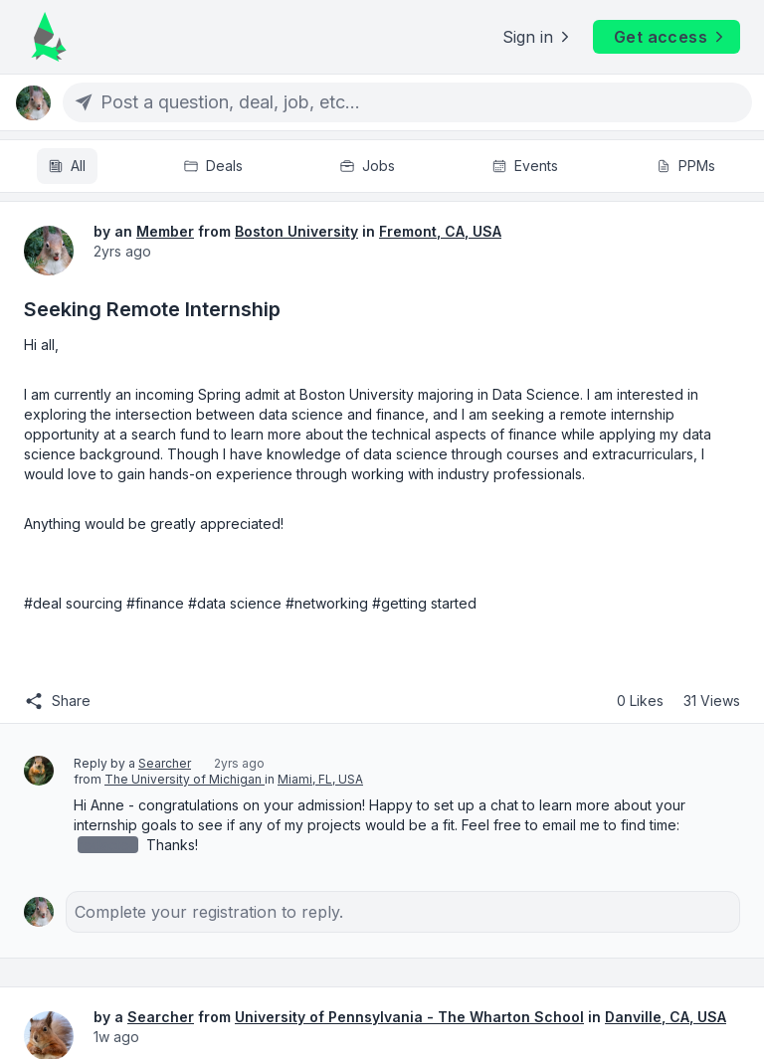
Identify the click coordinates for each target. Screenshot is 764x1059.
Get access (670, 37)
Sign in (537, 37)
